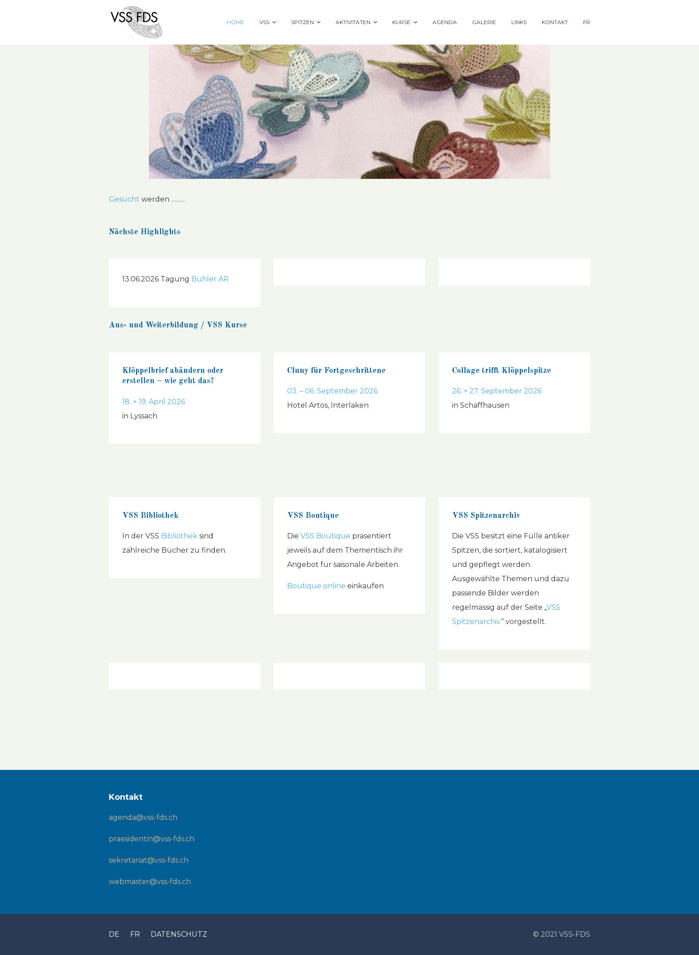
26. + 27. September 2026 (497, 391)
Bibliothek (179, 536)
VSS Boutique (325, 536)
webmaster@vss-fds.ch (150, 881)
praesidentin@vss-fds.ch (151, 839)
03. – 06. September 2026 (332, 391)
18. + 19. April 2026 (153, 401)
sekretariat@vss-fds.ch (149, 860)
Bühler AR (210, 279)
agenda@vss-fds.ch (143, 817)
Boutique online (316, 586)
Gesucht (124, 199)
